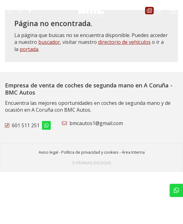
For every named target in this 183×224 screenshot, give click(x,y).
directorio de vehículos (124, 42)
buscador (49, 42)
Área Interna (133, 152)
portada (29, 49)
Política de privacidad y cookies (90, 152)
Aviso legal (48, 152)
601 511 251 (26, 125)
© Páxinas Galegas (91, 163)
